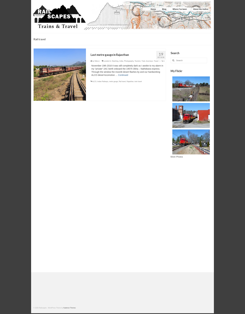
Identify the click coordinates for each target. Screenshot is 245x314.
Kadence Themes (69, 308)
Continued (123, 75)
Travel (156, 61)
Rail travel (122, 81)
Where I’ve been (179, 9)
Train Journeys (147, 61)
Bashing (115, 61)
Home (153, 9)
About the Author (200, 9)
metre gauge (113, 81)
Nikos (97, 61)
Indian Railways (102, 81)
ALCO (94, 81)
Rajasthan (130, 81)
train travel (138, 81)
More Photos (177, 157)
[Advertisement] (191, 216)
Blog (164, 9)
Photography (129, 61)
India (121, 61)
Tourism (138, 61)
